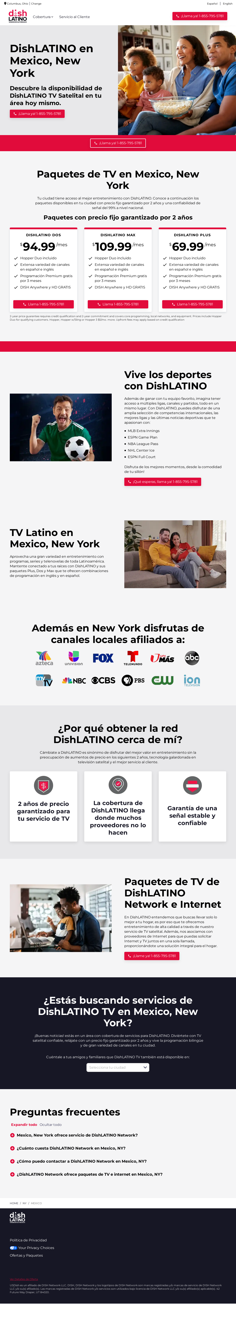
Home (14, 1203)
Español (212, 3)
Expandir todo (24, 1125)
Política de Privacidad (28, 1240)
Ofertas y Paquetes (26, 1255)
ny (25, 1203)
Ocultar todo (51, 1125)
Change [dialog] (15, 3)
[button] (145, 1067)
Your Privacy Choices (32, 1248)
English (228, 3)
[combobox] (113, 1067)
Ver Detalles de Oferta (24, 1279)
